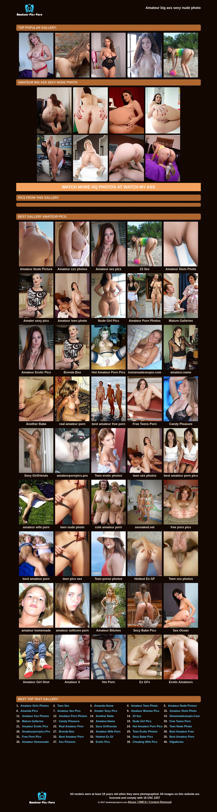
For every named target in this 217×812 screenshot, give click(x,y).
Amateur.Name (105, 721)
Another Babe (105, 716)
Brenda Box (66, 731)
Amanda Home (103, 705)
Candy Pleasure (69, 721)
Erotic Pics (103, 741)
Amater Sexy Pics (105, 710)
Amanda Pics (29, 710)
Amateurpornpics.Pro (36, 731)
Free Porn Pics (31, 736)
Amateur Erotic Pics (35, 726)
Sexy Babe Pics (143, 736)
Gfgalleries (176, 741)
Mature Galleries (33, 721)
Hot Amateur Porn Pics (148, 726)
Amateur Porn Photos (73, 716)
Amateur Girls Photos (34, 705)
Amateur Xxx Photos (35, 716)
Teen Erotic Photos (145, 731)
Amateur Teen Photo (144, 705)
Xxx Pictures (67, 741)
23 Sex (137, 716)
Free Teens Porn (180, 721)
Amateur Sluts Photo (183, 710)
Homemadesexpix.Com (184, 716)
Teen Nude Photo (180, 726)
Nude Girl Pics (142, 721)
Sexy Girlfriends (106, 726)
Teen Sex (63, 705)
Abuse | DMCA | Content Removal (150, 802)
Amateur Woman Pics (145, 710)
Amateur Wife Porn (108, 731)
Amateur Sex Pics (69, 710)
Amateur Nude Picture (182, 705)
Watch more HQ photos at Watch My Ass (108, 187)
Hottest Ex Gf (104, 736)
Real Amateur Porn (71, 726)
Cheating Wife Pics (145, 741)
